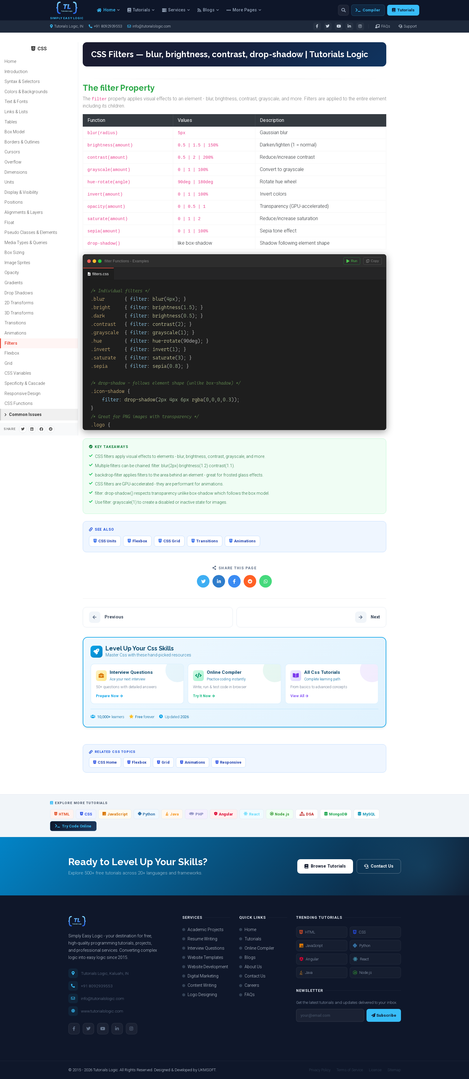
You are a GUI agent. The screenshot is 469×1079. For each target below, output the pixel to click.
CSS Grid (169, 541)
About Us (250, 966)
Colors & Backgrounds (26, 91)
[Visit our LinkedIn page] (349, 26)
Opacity (11, 272)
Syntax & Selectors (22, 81)
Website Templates (202, 957)
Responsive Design (22, 393)
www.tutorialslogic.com (102, 1011)
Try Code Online (73, 826)
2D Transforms (19, 302)
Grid (8, 363)
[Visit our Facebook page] (317, 26)
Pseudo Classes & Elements (30, 232)
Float (9, 222)
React (252, 814)
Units (9, 182)
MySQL (366, 814)
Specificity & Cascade (24, 383)
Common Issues (23, 414)
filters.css (98, 274)
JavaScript (114, 814)
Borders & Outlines (22, 142)
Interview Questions (203, 948)
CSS (86, 814)
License (375, 1070)
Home (108, 9)
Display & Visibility (21, 192)
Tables (10, 121)
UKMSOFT (206, 1070)
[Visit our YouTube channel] (339, 26)
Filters (10, 343)
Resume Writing (199, 938)
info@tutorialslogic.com (149, 26)
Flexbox (11, 353)
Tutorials (140, 9)
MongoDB (335, 814)
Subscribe (383, 1015)
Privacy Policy (320, 1070)
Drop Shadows (18, 292)
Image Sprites (17, 262)
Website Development (205, 966)
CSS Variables (17, 373)
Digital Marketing (200, 976)
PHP (196, 814)
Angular (223, 814)
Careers (249, 985)
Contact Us (378, 866)
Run (351, 261)
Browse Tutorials (325, 866)
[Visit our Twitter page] (328, 26)
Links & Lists (16, 111)
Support (408, 26)
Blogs (208, 9)
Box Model (14, 131)
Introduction (16, 71)
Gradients (13, 282)
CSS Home (105, 762)
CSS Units (105, 541)
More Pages (244, 9)
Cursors (12, 151)
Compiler (368, 10)
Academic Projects (203, 929)
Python (146, 814)
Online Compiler (256, 948)
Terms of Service (350, 1070)
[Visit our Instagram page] (360, 26)
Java (172, 814)
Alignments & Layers (23, 212)
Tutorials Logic (105, 1070)
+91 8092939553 (97, 985)
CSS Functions (18, 403)
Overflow (13, 162)
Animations (15, 333)
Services (176, 9)
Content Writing (199, 985)
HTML (62, 814)
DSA (307, 814)
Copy (372, 261)
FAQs (382, 26)
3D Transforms (19, 313)
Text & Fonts (16, 101)
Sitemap (394, 1070)
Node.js (279, 814)
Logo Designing (199, 994)
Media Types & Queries (25, 242)
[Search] (343, 10)
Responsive (228, 762)
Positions (13, 202)
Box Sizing (14, 252)
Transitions (15, 322)
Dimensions (15, 172)
